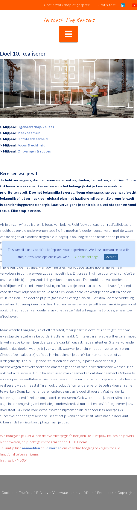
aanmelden (31, 448)
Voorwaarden (63, 492)
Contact (8, 492)
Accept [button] (111, 257)
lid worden (52, 448)
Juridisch (86, 492)
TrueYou (25, 492)
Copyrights (126, 492)
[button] (68, 34)
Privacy (42, 492)
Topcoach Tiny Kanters (68, 19)
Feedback (105, 492)
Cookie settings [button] (86, 257)
